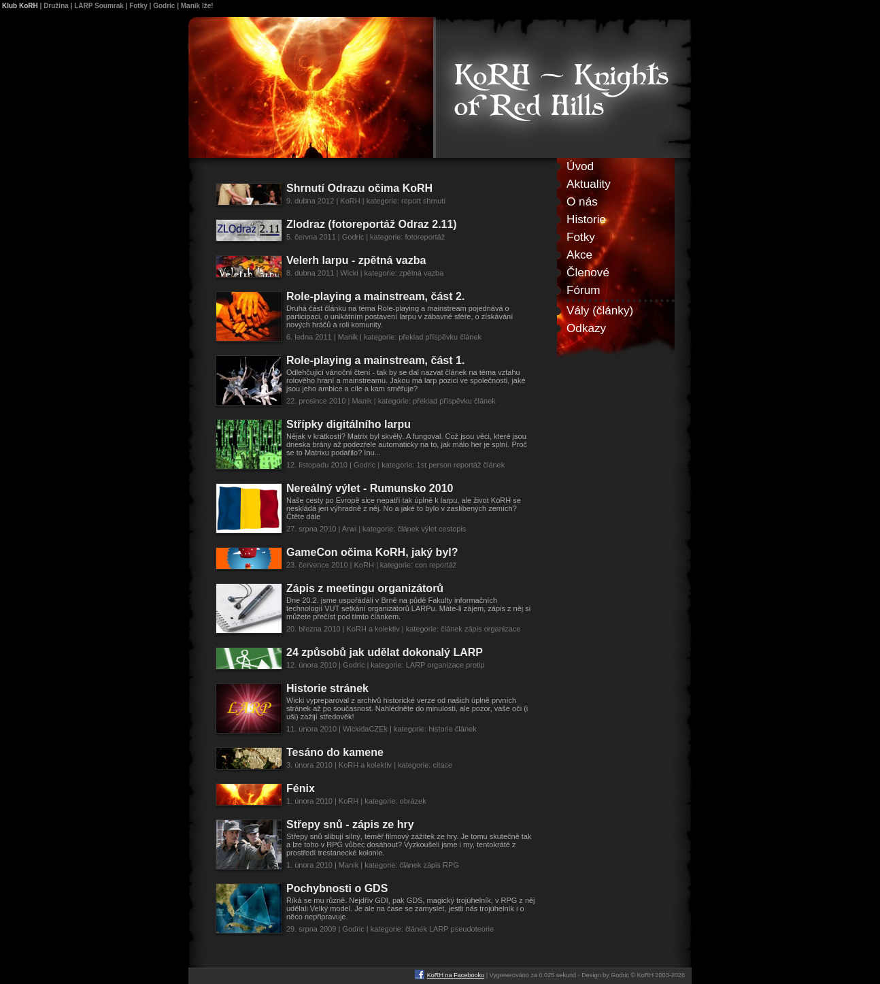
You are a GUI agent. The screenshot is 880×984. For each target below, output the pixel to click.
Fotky (138, 6)
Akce (579, 254)
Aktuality (588, 184)
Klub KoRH (20, 6)
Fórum (583, 290)
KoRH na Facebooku (455, 975)
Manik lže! (197, 6)
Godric (164, 6)
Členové (587, 272)
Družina (56, 6)
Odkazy (586, 328)
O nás (582, 201)
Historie (586, 219)
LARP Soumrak (99, 6)
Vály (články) (599, 310)
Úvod (580, 166)
